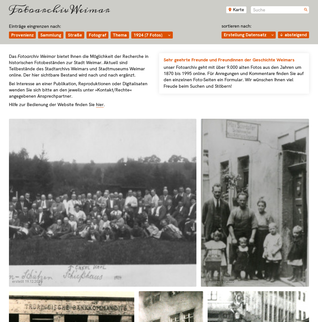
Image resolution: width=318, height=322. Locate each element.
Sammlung (50, 35)
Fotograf (97, 35)
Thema (120, 35)
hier (100, 104)
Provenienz (22, 35)
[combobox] (280, 9)
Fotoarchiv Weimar (59, 9)
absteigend (296, 34)
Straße (75, 35)
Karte (238, 9)
